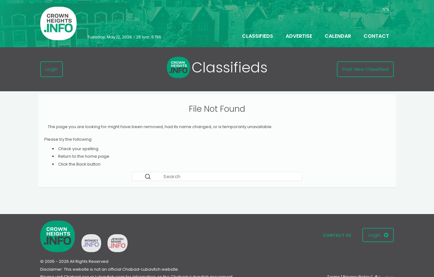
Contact (376, 36)
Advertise (299, 36)
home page (97, 156)
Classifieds (257, 36)
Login (52, 69)
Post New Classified (365, 69)
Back (81, 164)
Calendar (338, 36)
